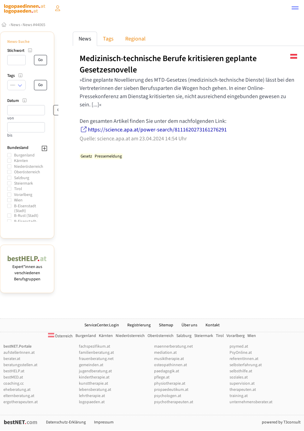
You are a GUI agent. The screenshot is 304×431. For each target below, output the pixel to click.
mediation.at (165, 353)
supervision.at (242, 383)
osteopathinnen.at (170, 365)
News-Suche (18, 42)
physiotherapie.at (169, 383)
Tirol (18, 189)
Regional (135, 39)
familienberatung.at (96, 353)
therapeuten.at (243, 390)
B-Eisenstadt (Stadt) (25, 208)
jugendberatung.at (95, 371)
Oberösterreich (27, 172)
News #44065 (34, 25)
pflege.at (161, 377)
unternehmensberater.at (251, 402)
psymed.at (239, 346)
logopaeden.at (92, 402)
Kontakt (213, 325)
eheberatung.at (17, 390)
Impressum (104, 422)
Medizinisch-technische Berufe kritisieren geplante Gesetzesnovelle (168, 64)
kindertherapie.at (94, 377)
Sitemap (166, 325)
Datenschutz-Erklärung (66, 422)
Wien (18, 200)
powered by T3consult (281, 422)
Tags (108, 39)
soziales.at (239, 377)
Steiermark (23, 183)
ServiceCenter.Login (101, 325)
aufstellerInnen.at (19, 353)
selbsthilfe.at (241, 371)
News (15, 25)
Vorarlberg (23, 195)
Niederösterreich (28, 167)
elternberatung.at (18, 396)
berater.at (11, 359)
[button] (295, 9)
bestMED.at (13, 377)
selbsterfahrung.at (246, 365)
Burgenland (24, 155)
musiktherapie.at (169, 359)
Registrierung (139, 325)
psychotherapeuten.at (173, 402)
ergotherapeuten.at (20, 402)
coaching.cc (13, 383)
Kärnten (21, 161)
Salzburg (21, 178)
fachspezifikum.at (94, 346)
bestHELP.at (13, 371)
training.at (239, 396)
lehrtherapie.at (92, 396)
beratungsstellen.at (20, 365)
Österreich (60, 336)
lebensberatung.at (95, 390)
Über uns (189, 325)
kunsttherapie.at (93, 383)
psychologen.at (167, 396)
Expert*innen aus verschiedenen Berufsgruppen (27, 270)
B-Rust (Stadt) (26, 216)
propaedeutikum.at (171, 390)
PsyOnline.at (241, 353)
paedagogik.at (166, 371)
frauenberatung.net (96, 359)
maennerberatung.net (173, 346)
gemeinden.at (91, 365)
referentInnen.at (244, 359)
